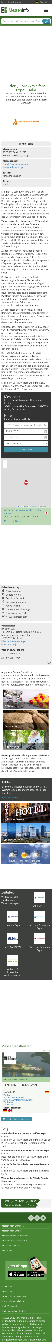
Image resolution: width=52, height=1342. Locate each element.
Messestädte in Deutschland (15, 1235)
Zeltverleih (8, 1104)
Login (3, 2)
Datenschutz (8, 1286)
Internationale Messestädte (14, 1240)
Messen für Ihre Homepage (14, 1296)
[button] (26, 483)
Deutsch (44, 2)
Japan (33, 1200)
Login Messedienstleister (13, 1311)
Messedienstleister (10, 1245)
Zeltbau (7, 1095)
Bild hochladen (10, 797)
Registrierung (14, 2)
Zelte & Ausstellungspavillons (18, 1099)
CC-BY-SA (47, 506)
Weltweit (19, 1200)
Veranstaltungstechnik (15, 1097)
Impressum (7, 1291)
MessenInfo (15, 10)
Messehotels (8, 1250)
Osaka (31, 1205)
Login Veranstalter (10, 1306)
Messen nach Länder (11, 1230)
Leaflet (20, 506)
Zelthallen (8, 1102)
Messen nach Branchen (13, 1226)
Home (6, 1200)
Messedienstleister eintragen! (17, 1119)
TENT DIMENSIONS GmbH (20, 1085)
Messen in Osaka (12, 521)
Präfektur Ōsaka (13, 1205)
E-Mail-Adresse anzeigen (15, 164)
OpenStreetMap (34, 506)
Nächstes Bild (48, 1064)
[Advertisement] (25, 52)
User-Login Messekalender (14, 1301)
